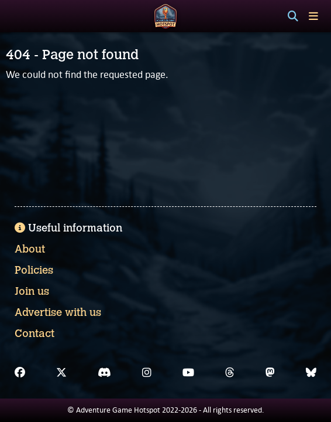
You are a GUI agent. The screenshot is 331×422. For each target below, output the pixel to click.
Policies (34, 270)
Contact (34, 333)
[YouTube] (188, 372)
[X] (61, 372)
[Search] (293, 16)
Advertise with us (58, 312)
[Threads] (230, 372)
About (30, 249)
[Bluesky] (311, 372)
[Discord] (104, 372)
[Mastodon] (270, 372)
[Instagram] (146, 372)
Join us (32, 291)
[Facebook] (20, 372)
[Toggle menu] (313, 16)
